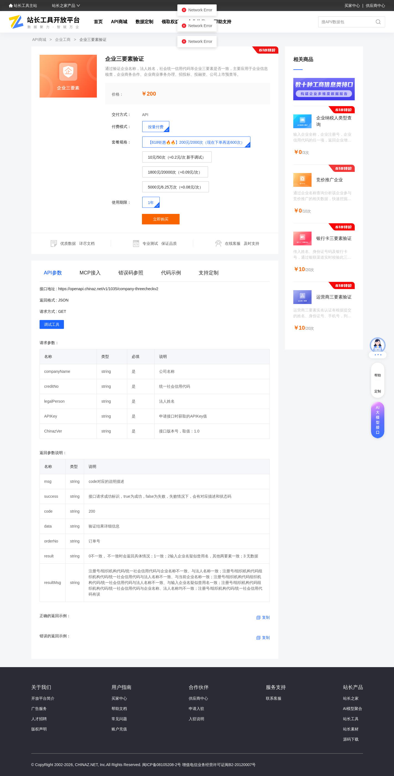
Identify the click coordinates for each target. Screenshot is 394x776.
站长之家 (351, 698)
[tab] (53, 274)
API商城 (119, 21)
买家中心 (352, 5)
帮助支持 (222, 21)
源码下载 (351, 739)
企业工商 (63, 39)
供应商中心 (375, 5)
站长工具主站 (23, 5)
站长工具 (351, 719)
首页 (98, 21)
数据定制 (144, 21)
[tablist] (155, 274)
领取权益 (170, 21)
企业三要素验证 (92, 39)
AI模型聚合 (352, 708)
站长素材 (351, 729)
